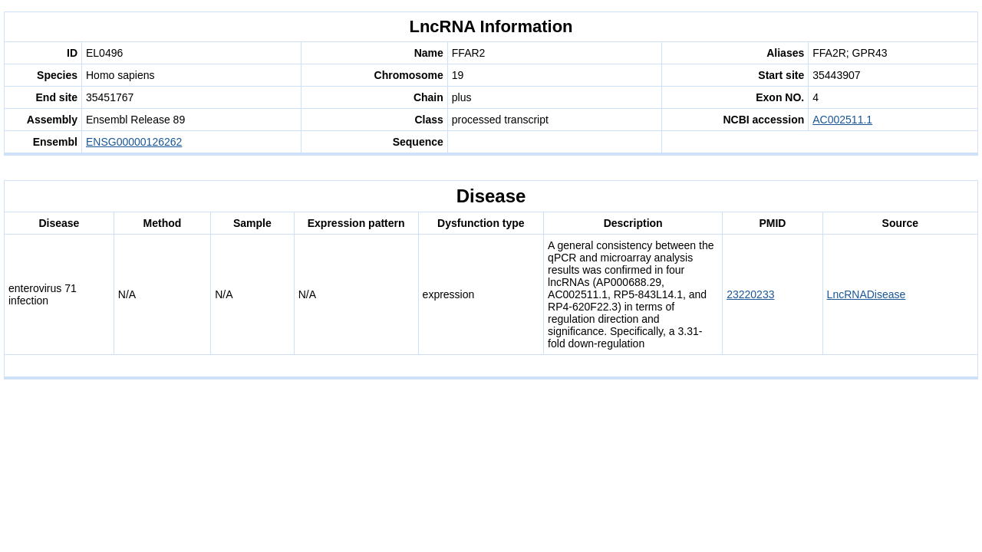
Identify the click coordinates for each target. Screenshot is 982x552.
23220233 (750, 294)
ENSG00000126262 (134, 142)
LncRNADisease (866, 294)
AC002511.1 (842, 119)
